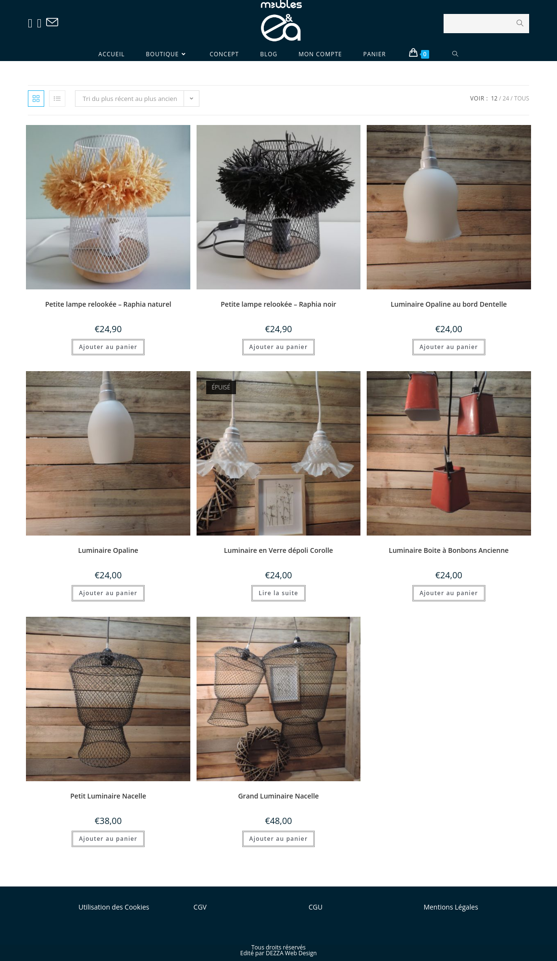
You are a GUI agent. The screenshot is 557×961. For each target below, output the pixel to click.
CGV (200, 906)
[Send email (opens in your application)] (54, 22)
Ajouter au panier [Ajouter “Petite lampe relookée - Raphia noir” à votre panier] (278, 347)
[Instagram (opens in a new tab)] (41, 23)
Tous (521, 98)
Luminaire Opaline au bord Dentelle (449, 304)
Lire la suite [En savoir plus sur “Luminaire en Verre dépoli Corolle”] (278, 593)
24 (506, 98)
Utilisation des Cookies (113, 906)
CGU (315, 906)
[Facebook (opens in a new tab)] (32, 23)
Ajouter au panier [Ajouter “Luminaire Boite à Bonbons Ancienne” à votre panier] (449, 593)
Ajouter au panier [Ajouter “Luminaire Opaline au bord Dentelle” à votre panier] (449, 347)
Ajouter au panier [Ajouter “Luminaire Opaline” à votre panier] (108, 593)
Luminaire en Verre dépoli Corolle (278, 550)
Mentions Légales (450, 906)
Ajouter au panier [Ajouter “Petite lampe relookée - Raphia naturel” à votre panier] (108, 347)
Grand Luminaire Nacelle (278, 795)
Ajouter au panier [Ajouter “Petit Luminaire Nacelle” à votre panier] (108, 839)
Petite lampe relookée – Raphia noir (278, 304)
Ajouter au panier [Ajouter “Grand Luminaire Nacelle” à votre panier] (278, 839)
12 (494, 98)
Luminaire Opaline (108, 550)
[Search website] (455, 54)
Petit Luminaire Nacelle (108, 795)
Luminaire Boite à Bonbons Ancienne (448, 550)
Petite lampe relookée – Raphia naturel (108, 304)
